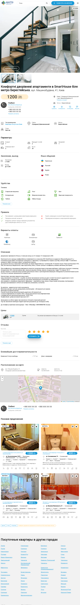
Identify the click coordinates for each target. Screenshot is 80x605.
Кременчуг (64, 563)
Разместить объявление (64, 3)
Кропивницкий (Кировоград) (25, 564)
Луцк (42, 589)
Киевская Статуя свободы (9, 356)
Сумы (62, 554)
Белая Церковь (25, 572)
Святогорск (44, 584)
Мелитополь (45, 572)
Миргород (64, 578)
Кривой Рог (24, 554)
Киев (8, 525)
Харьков (63, 548)
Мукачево (24, 578)
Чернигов (24, 560)
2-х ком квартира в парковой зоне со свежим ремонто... (13, 502)
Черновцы (64, 560)
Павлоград (44, 575)
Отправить (34, 336)
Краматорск (64, 567)
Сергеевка (64, 581)
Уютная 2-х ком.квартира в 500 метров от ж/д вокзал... (54, 502)
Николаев (44, 554)
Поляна (43, 586)
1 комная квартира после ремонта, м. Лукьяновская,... (13, 453)
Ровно (63, 557)
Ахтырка (43, 592)
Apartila (3, 525)
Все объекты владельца (15, 104)
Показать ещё (7, 343)
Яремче (63, 586)
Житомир (44, 557)
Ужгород (23, 551)
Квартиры (14, 525)
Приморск (24, 584)
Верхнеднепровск (26, 595)
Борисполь (24, 586)
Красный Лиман (66, 592)
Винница (23, 557)
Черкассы (44, 563)
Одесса (63, 546)
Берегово (44, 581)
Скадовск (24, 548)
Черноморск (45, 578)
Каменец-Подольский (48, 560)
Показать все (6, 204)
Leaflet (63, 401)
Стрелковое (24, 546)
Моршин (63, 584)
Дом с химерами (46, 356)
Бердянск (44, 546)
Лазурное (24, 592)
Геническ (44, 548)
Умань (23, 575)
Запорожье (44, 551)
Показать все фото (11, 68)
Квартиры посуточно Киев (13, 124)
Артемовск (24, 567)
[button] (40, 388)
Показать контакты (13, 113)
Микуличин (64, 551)
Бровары (64, 572)
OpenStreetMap (70, 401)
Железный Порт (66, 589)
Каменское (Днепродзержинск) (47, 568)
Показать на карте (62, 100)
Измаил (63, 575)
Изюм (23, 581)
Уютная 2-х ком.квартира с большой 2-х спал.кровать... (53, 453)
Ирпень (23, 589)
